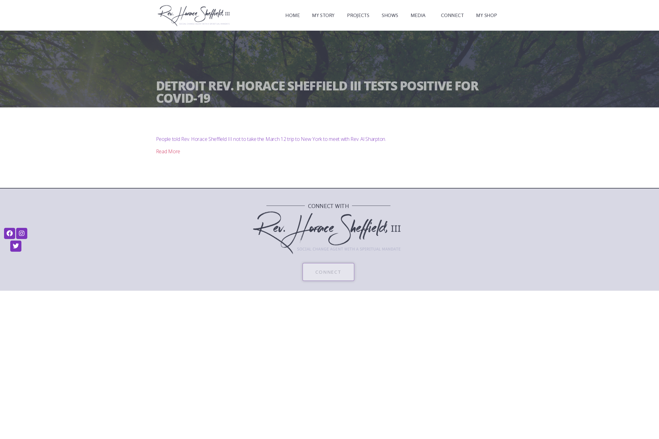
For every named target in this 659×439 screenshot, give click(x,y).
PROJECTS (358, 15)
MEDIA (420, 15)
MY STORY (323, 15)
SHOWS (390, 15)
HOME (292, 15)
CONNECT (452, 15)
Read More (168, 151)
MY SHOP (486, 15)
